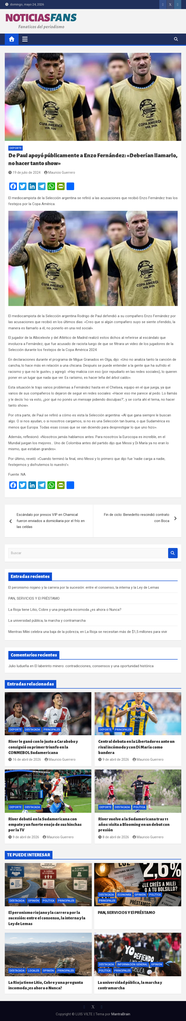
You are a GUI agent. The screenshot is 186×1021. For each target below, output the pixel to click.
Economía (124, 894)
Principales (52, 729)
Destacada (32, 729)
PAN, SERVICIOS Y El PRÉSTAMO (34, 598)
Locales (33, 970)
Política (139, 807)
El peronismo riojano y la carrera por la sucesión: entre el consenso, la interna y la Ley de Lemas (83, 587)
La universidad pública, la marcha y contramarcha (47, 620)
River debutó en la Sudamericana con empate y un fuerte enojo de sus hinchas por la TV (45, 825)
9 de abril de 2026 (113, 759)
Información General (133, 964)
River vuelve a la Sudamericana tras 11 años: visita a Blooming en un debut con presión (134, 825)
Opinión (33, 900)
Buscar (173, 553)
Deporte (15, 148)
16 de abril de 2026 (24, 759)
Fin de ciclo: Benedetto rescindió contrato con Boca (136, 518)
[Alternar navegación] (25, 39)
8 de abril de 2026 (113, 837)
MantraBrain (120, 1014)
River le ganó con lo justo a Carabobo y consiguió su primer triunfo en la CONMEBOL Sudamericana (43, 747)
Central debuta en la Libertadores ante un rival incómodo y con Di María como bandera (136, 747)
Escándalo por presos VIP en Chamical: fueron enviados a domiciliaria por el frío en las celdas (51, 521)
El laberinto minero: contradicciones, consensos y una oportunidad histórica (94, 666)
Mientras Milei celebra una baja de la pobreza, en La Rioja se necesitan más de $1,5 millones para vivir (87, 632)
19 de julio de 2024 (24, 172)
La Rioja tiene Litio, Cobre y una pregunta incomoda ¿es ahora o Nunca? (64, 609)
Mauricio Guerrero (59, 172)
